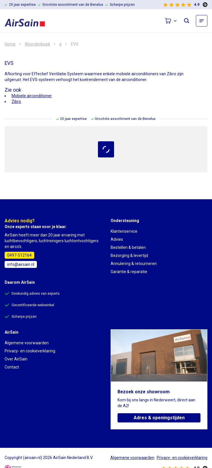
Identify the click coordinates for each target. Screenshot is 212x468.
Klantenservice (124, 231)
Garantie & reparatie (129, 271)
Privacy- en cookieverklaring (30, 351)
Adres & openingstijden (159, 417)
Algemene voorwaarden (27, 343)
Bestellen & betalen (128, 247)
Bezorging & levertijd (129, 255)
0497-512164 (19, 255)
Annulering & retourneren (134, 263)
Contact (12, 367)
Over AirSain (16, 359)
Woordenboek (37, 44)
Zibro (16, 101)
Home (10, 44)
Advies (117, 239)
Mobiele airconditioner (32, 95)
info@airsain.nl (20, 264)
